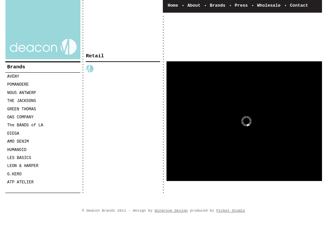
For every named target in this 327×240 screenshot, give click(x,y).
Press (241, 5)
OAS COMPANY (20, 117)
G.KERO (14, 174)
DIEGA (13, 133)
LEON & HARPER (23, 166)
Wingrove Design (171, 211)
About (194, 5)
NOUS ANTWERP (21, 93)
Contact (299, 5)
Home (173, 5)
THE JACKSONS (21, 101)
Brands (218, 5)
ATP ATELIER (20, 182)
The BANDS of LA (25, 125)
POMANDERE (18, 84)
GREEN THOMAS (21, 109)
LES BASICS (19, 158)
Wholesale (269, 5)
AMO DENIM (18, 141)
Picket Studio (230, 211)
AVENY (13, 76)
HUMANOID (17, 150)
